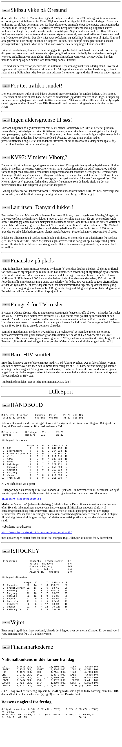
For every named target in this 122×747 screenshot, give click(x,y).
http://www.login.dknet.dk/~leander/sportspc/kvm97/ (36, 542)
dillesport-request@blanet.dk (21, 508)
